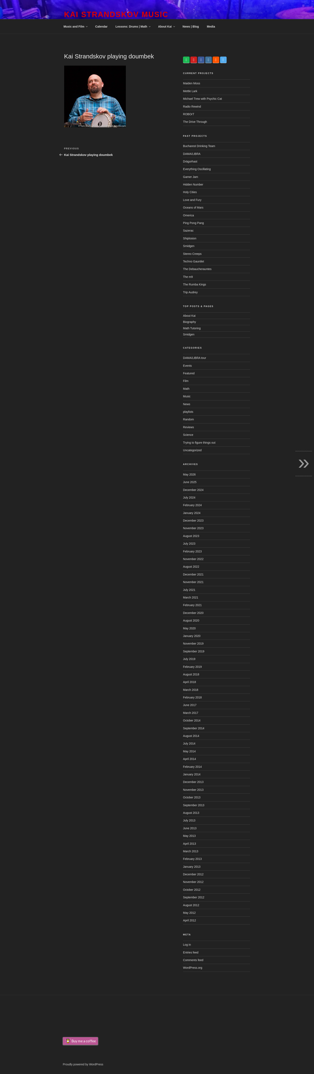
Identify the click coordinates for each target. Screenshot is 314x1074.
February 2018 (192, 697)
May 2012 (189, 912)
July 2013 (189, 820)
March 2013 (190, 851)
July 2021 (189, 590)
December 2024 (193, 490)
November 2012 (193, 882)
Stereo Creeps (192, 253)
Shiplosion (189, 238)
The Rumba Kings (194, 284)
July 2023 (189, 543)
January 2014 (191, 774)
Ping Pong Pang (193, 223)
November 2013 (193, 789)
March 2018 (190, 689)
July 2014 (189, 743)
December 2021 (193, 574)
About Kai (167, 26)
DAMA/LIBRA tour (194, 358)
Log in (187, 944)
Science (188, 434)
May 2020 (189, 628)
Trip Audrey (190, 292)
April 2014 (189, 759)
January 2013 (191, 866)
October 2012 (191, 889)
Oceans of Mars (193, 207)
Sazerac (188, 230)
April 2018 (189, 682)
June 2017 (189, 705)
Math (186, 388)
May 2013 (189, 835)
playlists (188, 411)
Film (185, 381)
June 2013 (189, 828)
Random (188, 419)
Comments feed (193, 960)
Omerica (188, 215)
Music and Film (76, 26)
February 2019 (192, 666)
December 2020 (193, 613)
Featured (189, 373)
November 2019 (193, 643)
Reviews (188, 427)
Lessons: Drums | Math (133, 26)
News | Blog (191, 26)
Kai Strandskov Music (116, 14)
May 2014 (189, 751)
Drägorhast (190, 161)
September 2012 (193, 897)
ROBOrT (188, 114)
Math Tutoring (192, 328)
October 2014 (191, 720)
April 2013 (189, 843)
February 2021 (192, 605)
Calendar (101, 26)
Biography (189, 322)
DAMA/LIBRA (191, 153)
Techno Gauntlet (193, 261)
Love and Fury (192, 200)
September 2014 (193, 728)
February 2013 (192, 859)
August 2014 (191, 736)
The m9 (188, 276)
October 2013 (191, 797)
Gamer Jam (190, 177)
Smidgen (188, 246)
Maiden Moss (191, 83)
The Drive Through (195, 121)
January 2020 (191, 636)
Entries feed (190, 952)
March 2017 (190, 712)
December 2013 (193, 782)
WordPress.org (192, 967)
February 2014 (192, 766)
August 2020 (191, 620)
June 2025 (189, 482)
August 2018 (191, 674)
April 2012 (189, 920)
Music (187, 396)
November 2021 (193, 582)
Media (211, 26)
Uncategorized (192, 450)
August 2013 (191, 812)
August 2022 (191, 566)
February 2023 (192, 551)
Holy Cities (190, 192)
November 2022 (193, 559)
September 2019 (193, 651)
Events (187, 365)
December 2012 (193, 874)
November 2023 (193, 528)
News (186, 404)
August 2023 (191, 536)
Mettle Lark (190, 91)
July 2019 (189, 659)
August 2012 (191, 905)
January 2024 (191, 513)
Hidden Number (193, 184)
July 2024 (189, 497)
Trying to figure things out (199, 442)
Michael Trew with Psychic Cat (202, 98)
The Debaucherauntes (197, 269)
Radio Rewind (192, 106)
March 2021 (190, 597)
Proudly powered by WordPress (83, 1064)
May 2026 (189, 474)
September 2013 (193, 805)
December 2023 (193, 520)
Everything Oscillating (197, 169)
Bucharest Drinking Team (199, 146)
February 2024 (192, 505)
